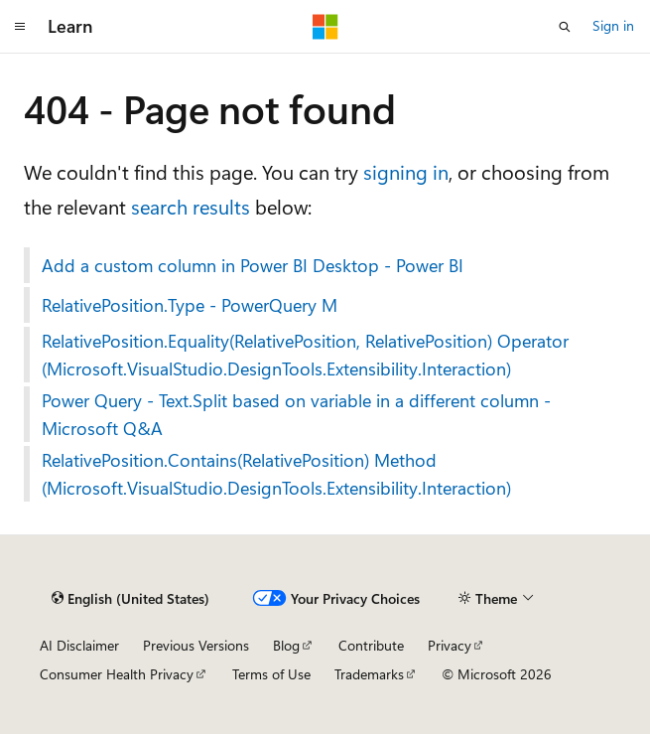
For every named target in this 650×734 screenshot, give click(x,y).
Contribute (371, 645)
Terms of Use (271, 673)
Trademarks (369, 673)
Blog (286, 645)
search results (190, 206)
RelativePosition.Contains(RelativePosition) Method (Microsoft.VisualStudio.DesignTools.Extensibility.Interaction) (276, 474)
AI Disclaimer (79, 645)
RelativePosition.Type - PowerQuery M (189, 305)
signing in (406, 171)
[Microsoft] (325, 27)
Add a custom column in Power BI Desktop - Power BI (252, 265)
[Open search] (565, 27)
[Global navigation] (20, 27)
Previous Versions (196, 645)
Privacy (449, 645)
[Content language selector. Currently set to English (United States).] (130, 599)
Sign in (613, 25)
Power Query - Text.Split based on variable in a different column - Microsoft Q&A (296, 414)
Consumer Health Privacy (117, 673)
